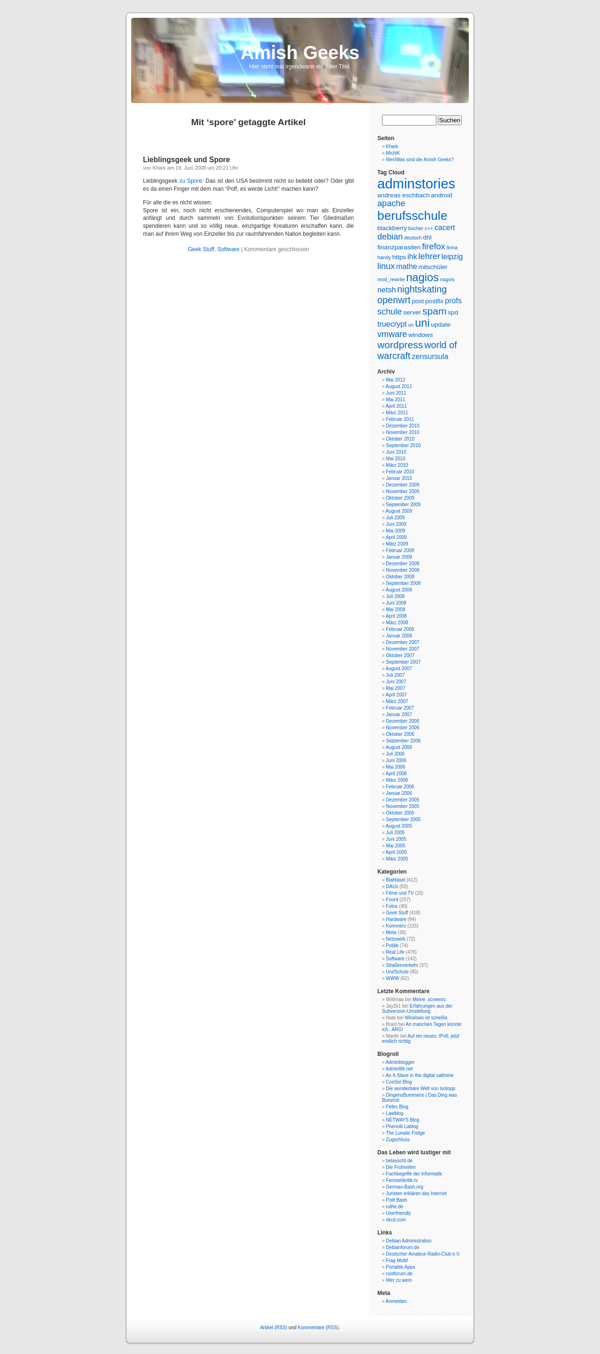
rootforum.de (399, 1273)
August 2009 (399, 511)
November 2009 (402, 491)
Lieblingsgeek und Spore (186, 160)
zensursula (430, 356)
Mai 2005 (395, 845)
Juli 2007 (395, 675)
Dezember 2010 (402, 425)
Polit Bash (396, 1200)
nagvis (447, 279)
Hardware (396, 919)
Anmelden (396, 1301)
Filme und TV (399, 893)
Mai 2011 (395, 399)
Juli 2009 (395, 517)
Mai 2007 (395, 688)
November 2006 (402, 727)
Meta (391, 932)
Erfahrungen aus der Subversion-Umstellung (417, 1008)
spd (453, 312)
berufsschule (412, 216)
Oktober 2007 (400, 655)
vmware (392, 334)
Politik (392, 945)
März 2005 (397, 858)
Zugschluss (398, 1139)
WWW (392, 978)
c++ (429, 228)
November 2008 (402, 570)
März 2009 (397, 543)
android (441, 195)
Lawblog (394, 1113)
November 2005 (402, 806)
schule (389, 311)
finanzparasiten (399, 247)
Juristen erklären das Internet (416, 1193)
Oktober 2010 (400, 438)
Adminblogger (400, 1062)
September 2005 (403, 819)
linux (386, 266)
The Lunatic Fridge (405, 1133)
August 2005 (399, 826)
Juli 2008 (395, 596)
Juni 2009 (396, 524)
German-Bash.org (404, 1186)
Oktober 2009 (400, 498)
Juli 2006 (395, 753)
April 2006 (396, 773)
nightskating (422, 289)
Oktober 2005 (400, 812)
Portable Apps (400, 1267)
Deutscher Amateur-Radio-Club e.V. (423, 1254)
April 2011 (396, 406)
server (412, 312)
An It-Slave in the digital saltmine (420, 1075)
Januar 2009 (399, 557)
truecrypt (392, 324)
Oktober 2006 (400, 734)
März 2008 (397, 622)
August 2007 (399, 668)
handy (384, 257)
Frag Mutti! (397, 1260)
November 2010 (402, 432)
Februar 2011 (400, 419)
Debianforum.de (402, 1247)
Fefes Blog (397, 1106)
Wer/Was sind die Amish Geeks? (420, 159)
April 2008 (396, 616)
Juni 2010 (396, 452)
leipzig (452, 256)
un (411, 325)
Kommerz (396, 925)
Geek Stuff (201, 249)
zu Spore (190, 181)
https (399, 257)
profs (453, 300)
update (440, 324)
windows (420, 334)
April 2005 (396, 852)
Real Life (395, 952)
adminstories (416, 183)
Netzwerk (395, 939)
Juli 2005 (395, 832)
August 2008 (399, 589)
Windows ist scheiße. (427, 1017)
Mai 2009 (395, 530)
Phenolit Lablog (402, 1126)
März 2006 (397, 780)
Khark (392, 146)
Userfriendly (398, 1213)
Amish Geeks (299, 52)
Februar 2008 (400, 629)
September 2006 (403, 740)
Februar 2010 (400, 471)
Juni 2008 (396, 603)
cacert (445, 227)
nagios (422, 277)
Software (229, 249)
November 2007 (402, 648)
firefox (433, 246)
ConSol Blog (399, 1082)
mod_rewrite (391, 279)
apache (391, 203)
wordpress (400, 344)
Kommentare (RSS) (318, 1327)
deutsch (412, 237)
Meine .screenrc (429, 999)
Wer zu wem (399, 1280)
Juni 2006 (396, 760)
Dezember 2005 (402, 799)
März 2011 (397, 412)
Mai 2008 (395, 609)
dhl (427, 237)
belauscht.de (399, 1160)
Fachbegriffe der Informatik (414, 1173)
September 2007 (403, 662)
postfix (434, 301)
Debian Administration (408, 1240)
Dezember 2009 (402, 484)
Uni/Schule (397, 971)
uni (422, 323)
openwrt (394, 300)
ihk (412, 256)
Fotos (392, 906)
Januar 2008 (399, 635)
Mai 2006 (395, 767)
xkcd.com (395, 1219)
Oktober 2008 (400, 576)
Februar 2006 (400, 786)
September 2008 (403, 583)
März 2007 (397, 701)
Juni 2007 (396, 681)
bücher (416, 228)
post (418, 301)
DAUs (392, 886)
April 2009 (396, 537)
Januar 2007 (399, 714)
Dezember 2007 (402, 642)
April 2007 (396, 694)
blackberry (392, 228)
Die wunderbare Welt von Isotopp (420, 1088)
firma (452, 247)
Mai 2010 (395, 458)
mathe (406, 266)
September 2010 (403, 445)
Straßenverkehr (402, 965)
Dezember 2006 (402, 721)
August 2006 (399, 747)
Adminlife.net (399, 1068)
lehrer (429, 256)
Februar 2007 (400, 708)
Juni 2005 (396, 839)
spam (434, 311)
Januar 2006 (399, 793)
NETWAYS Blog (402, 1119)
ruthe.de (394, 1206)
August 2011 (399, 386)
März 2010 (397, 465)
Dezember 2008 (402, 563)
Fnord (392, 899)
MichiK (393, 153)
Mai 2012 (395, 379)
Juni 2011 (396, 393)
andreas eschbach (403, 195)
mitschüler (433, 266)
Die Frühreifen (400, 1167)
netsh (386, 289)
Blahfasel (395, 880)
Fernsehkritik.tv (402, 1180)
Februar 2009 (400, 550)
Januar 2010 (399, 478)
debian (390, 236)
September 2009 (403, 504)
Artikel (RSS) (273, 1327)
